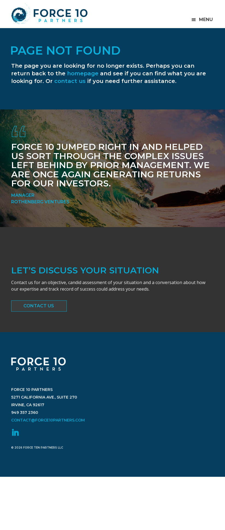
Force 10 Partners (49, 13)
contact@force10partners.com (48, 427)
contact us (70, 81)
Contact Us (38, 306)
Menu (206, 19)
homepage (82, 73)
